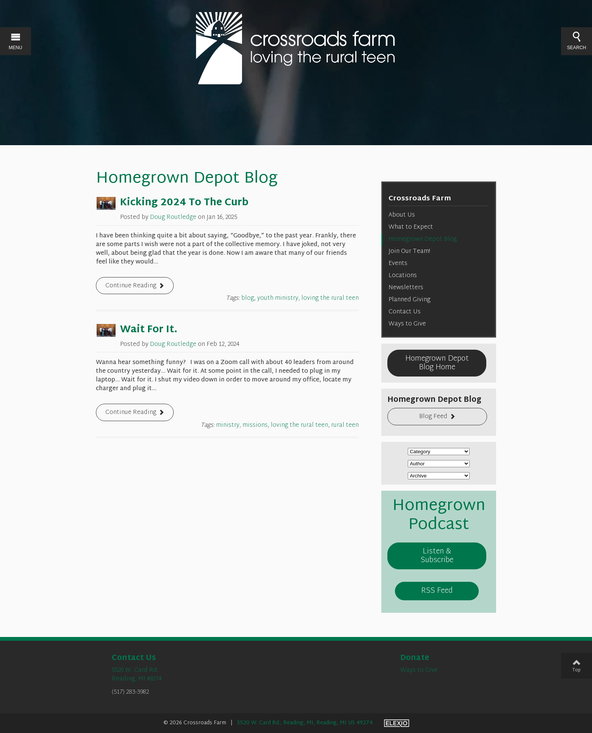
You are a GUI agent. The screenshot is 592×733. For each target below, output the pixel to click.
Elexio (397, 723)
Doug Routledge (173, 217)
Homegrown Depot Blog (422, 239)
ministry (227, 425)
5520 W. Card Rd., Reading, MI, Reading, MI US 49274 (305, 723)
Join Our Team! (409, 251)
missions (255, 425)
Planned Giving (409, 299)
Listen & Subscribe (437, 556)
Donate (414, 658)
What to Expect (410, 227)
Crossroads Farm (419, 198)
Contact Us (404, 312)
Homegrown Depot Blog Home (437, 363)
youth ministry (277, 298)
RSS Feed (437, 591)
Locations (402, 275)
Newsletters (405, 287)
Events (397, 263)
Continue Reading (130, 285)
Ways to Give (407, 324)
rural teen (345, 425)
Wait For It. (148, 330)
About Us (401, 215)
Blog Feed (433, 416)
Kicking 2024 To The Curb (184, 203)
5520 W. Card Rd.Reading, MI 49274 (137, 675)
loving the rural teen (330, 298)
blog (247, 298)
